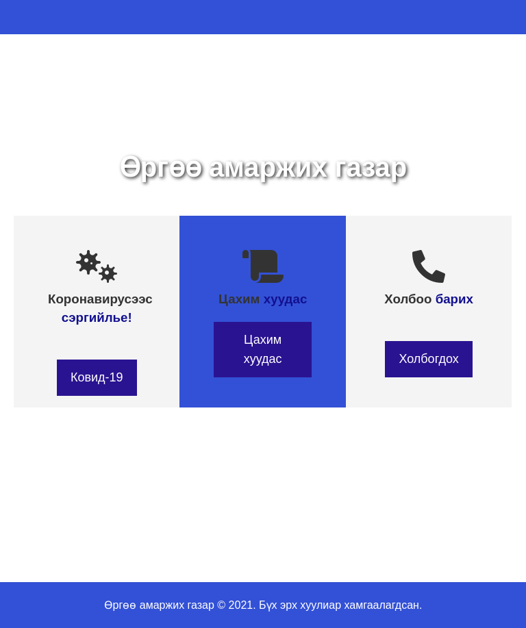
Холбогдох (428, 359)
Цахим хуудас (263, 349)
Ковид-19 (97, 377)
